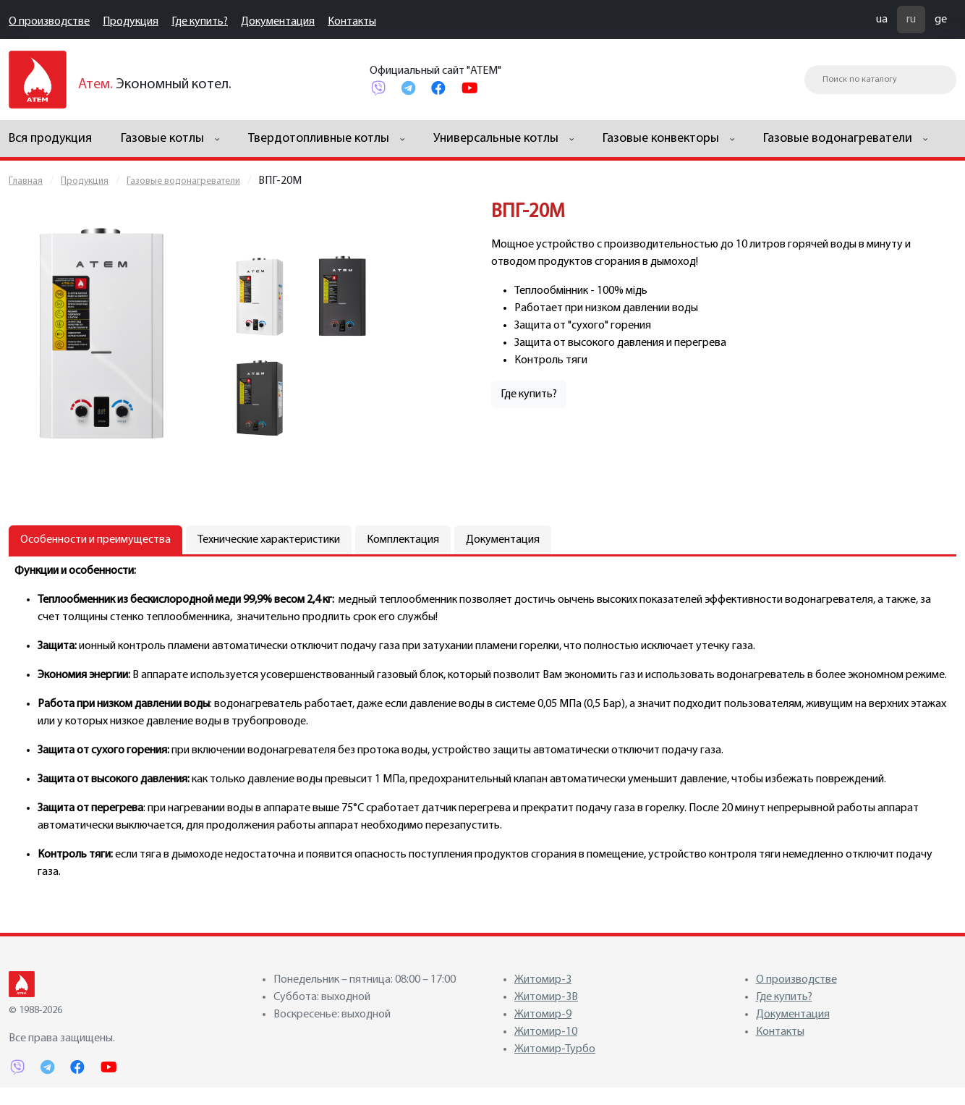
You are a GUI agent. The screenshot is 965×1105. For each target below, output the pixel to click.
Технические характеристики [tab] (268, 540)
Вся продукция (50, 138)
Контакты (352, 21)
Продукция (130, 21)
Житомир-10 (545, 1032)
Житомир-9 (542, 1014)
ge (941, 19)
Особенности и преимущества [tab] (95, 540)
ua (882, 19)
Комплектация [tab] (403, 540)
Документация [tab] (503, 540)
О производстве (49, 21)
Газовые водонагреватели (183, 181)
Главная (26, 181)
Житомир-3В (546, 997)
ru (911, 19)
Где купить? (199, 21)
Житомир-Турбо (554, 1049)
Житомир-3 (542, 980)
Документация (278, 21)
